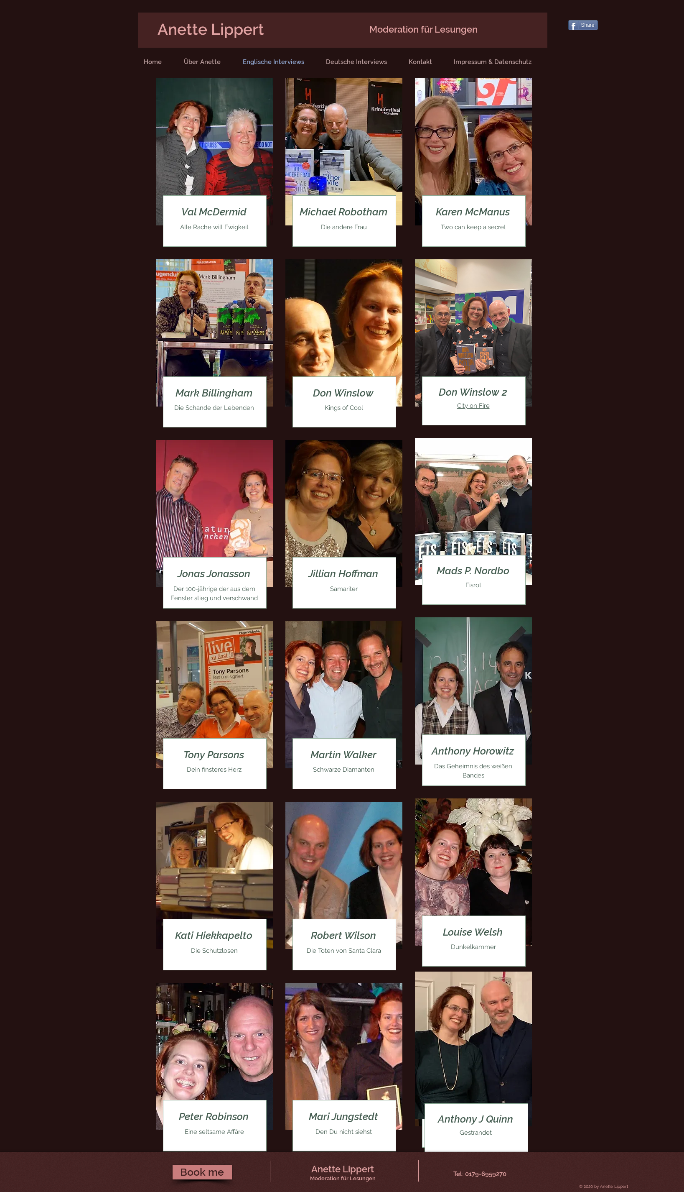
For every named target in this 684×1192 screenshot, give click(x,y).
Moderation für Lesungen (423, 29)
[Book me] (202, 1172)
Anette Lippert (211, 29)
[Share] (583, 25)
